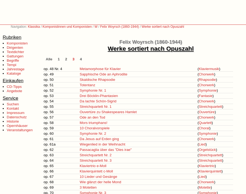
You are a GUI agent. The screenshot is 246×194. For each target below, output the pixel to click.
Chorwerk (206, 74)
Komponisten (17, 43)
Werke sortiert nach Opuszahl (163, 27)
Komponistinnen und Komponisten (67, 27)
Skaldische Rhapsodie (97, 80)
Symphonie (208, 90)
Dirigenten (15, 48)
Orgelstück (207, 150)
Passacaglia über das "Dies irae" (106, 150)
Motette (204, 187)
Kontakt (13, 108)
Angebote (14, 91)
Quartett (205, 123)
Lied (202, 144)
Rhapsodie (207, 80)
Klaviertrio (207, 166)
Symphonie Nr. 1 (93, 90)
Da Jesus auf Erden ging (99, 139)
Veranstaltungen (20, 130)
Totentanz (87, 85)
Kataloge (14, 73)
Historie (13, 121)
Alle (49, 59)
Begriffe (13, 60)
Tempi (11, 65)
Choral (204, 128)
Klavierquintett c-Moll (96, 171)
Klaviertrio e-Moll (93, 166)
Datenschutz (17, 117)
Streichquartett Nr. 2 (96, 155)
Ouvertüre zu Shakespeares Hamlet (108, 112)
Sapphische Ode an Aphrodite (103, 74)
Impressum (15, 113)
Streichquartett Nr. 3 (96, 160)
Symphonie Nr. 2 (93, 133)
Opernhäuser (17, 126)
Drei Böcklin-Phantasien (99, 96)
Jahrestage (15, 69)
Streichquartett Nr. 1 (96, 107)
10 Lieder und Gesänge (98, 177)
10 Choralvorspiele (95, 128)
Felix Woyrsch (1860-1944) (119, 27)
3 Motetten (88, 187)
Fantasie (205, 96)
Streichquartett (210, 107)
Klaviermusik (209, 69)
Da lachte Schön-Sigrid (98, 101)
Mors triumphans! (93, 123)
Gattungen (15, 56)
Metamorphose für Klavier (100, 69)
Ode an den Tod (92, 117)
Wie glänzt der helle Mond (100, 182)
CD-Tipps (14, 87)
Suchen (13, 104)
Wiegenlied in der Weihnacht (102, 144)
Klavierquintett (210, 171)
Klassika (34, 27)
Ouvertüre (207, 112)
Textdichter (15, 52)
